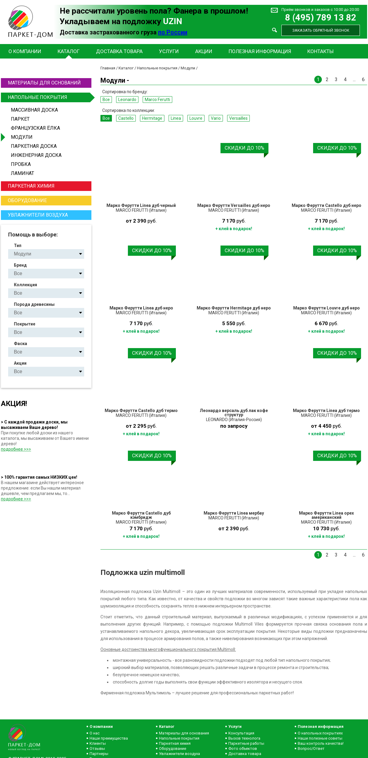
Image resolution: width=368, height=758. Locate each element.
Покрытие (24, 324)
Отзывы (97, 748)
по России (172, 32)
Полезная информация (260, 51)
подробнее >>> (16, 449)
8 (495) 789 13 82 (320, 17)
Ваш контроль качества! (321, 743)
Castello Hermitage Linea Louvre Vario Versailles (51, 293)
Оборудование (27, 200)
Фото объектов (242, 748)
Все (106, 99)
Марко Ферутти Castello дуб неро (326, 205)
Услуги (169, 51)
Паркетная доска (34, 146)
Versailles (238, 118)
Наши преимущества (109, 738)
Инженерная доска (36, 155)
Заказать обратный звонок (320, 30)
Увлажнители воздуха (38, 215)
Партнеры (99, 753)
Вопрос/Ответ (311, 748)
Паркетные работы (246, 743)
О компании (24, 51)
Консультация (241, 733)
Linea (176, 118)
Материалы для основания (184, 733)
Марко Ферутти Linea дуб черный (141, 205)
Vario (216, 118)
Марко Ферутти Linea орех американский (326, 515)
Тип (17, 245)
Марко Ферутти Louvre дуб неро (326, 308)
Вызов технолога (244, 738)
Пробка (21, 164)
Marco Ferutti (157, 99)
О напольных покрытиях (320, 733)
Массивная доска (34, 110)
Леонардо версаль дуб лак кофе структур (234, 412)
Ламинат (22, 173)
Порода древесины (34, 304)
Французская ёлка (35, 128)
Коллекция (25, 285)
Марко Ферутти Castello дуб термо (141, 410)
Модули (22, 137)
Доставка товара (119, 51)
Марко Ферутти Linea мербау (234, 513)
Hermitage (152, 118)
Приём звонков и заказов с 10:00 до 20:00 (320, 9)
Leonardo (127, 99)
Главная (107, 68)
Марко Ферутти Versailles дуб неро (233, 205)
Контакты (320, 51)
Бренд (20, 265)
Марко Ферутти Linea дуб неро (141, 308)
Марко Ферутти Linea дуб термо (326, 410)
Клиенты (98, 743)
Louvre (195, 118)
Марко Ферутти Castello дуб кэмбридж (141, 515)
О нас (95, 733)
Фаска (20, 343)
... (354, 79)
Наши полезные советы (320, 738)
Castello (126, 118)
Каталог (69, 51)
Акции (203, 51)
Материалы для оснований (44, 83)
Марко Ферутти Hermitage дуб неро (234, 308)
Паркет (20, 119)
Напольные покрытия (49, 97)
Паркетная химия (31, 186)
